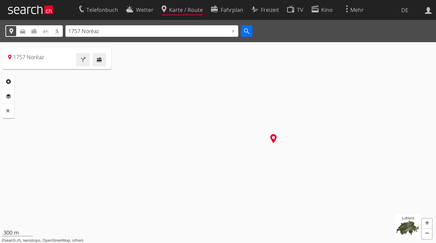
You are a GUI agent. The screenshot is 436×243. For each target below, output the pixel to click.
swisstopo (31, 240)
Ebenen (8, 96)
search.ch (13, 240)
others (77, 240)
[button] (427, 224)
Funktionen (8, 111)
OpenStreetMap (56, 240)
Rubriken (8, 82)
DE (404, 10)
